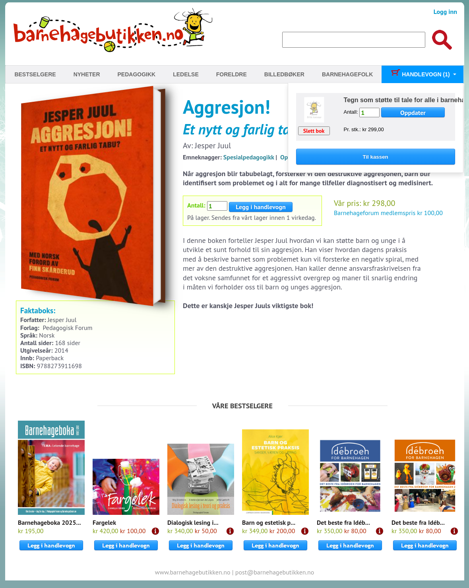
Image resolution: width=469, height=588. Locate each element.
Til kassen (375, 157)
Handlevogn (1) (420, 74)
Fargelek (104, 522)
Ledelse (186, 74)
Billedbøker (284, 74)
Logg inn (445, 12)
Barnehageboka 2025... (49, 522)
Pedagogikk (137, 74)
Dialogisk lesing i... (193, 522)
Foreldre (231, 74)
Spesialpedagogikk (248, 157)
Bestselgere (35, 74)
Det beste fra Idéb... (343, 522)
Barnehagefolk (347, 74)
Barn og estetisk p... (268, 522)
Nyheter (87, 74)
